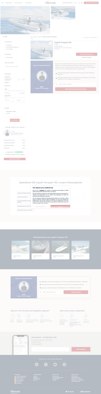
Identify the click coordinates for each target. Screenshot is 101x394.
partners (42, 190)
